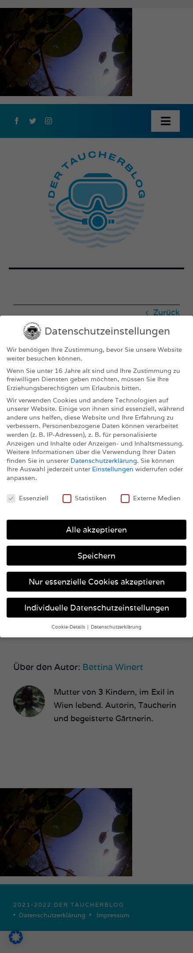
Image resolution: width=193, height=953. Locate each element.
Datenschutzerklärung (104, 461)
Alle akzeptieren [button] (96, 530)
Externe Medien (151, 498)
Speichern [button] (96, 556)
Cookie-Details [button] (69, 627)
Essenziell (27, 498)
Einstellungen (113, 469)
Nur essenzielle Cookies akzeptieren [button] (97, 582)
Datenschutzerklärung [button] (116, 627)
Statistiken (85, 498)
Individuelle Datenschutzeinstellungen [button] (96, 608)
